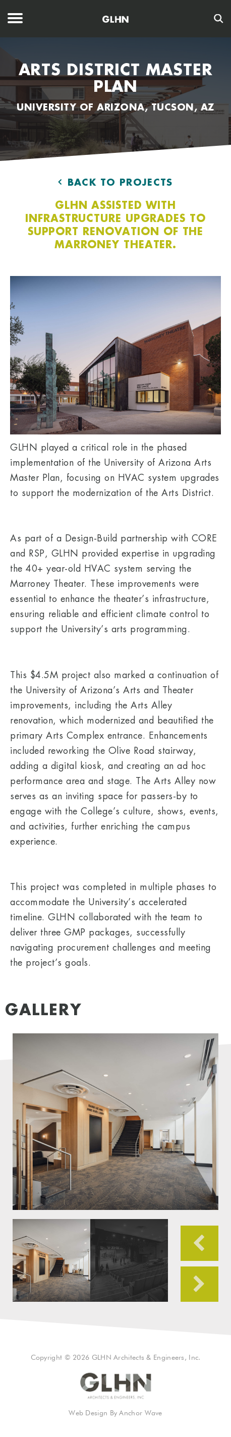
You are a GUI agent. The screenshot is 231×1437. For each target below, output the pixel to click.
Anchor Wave (140, 1413)
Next (199, 1284)
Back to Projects (115, 182)
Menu (15, 18)
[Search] (218, 18)
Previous (199, 1243)
